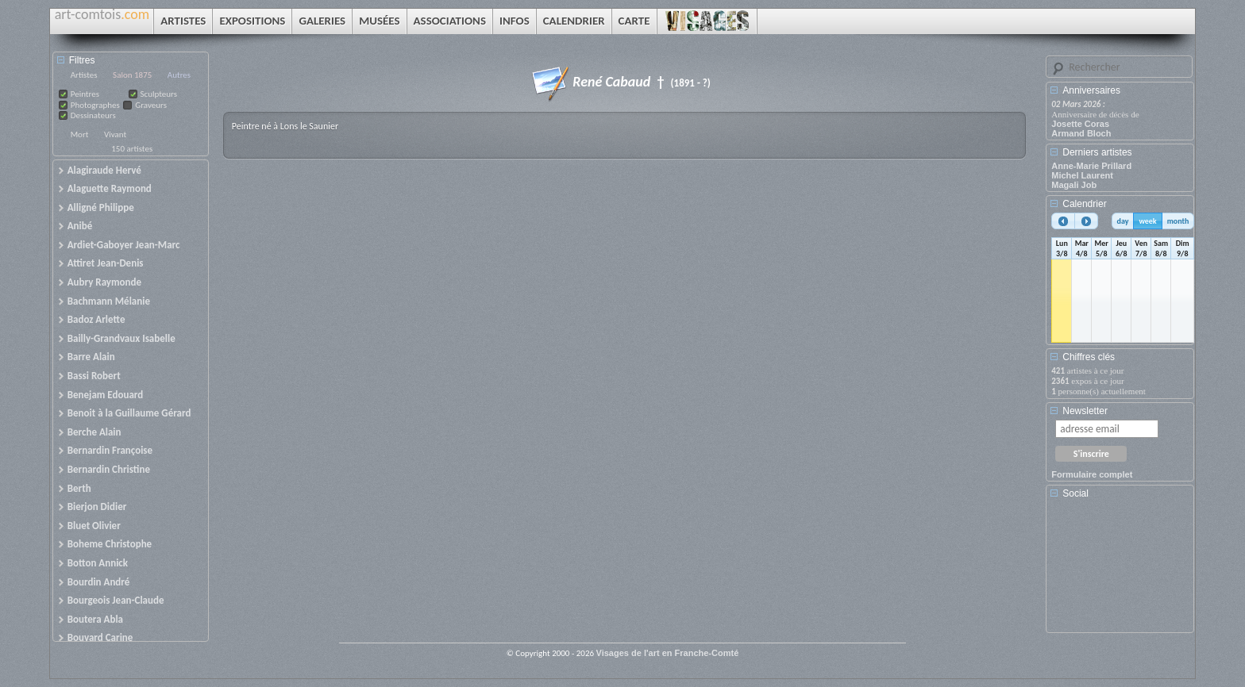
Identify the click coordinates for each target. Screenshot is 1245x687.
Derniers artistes (1096, 152)
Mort (80, 134)
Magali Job (1074, 185)
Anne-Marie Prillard (1091, 166)
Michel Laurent (1082, 175)
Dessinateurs (93, 115)
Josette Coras (1080, 124)
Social (1075, 493)
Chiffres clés (1088, 357)
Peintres (85, 94)
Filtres (82, 60)
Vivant (115, 134)
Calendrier (1084, 203)
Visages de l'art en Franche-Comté (667, 653)
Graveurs (151, 105)
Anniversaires (1091, 90)
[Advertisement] (1122, 571)
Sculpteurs (159, 94)
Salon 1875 (132, 75)
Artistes (84, 75)
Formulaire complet (1091, 474)
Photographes (95, 105)
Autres (179, 75)
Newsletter (1085, 410)
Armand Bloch (1081, 133)
